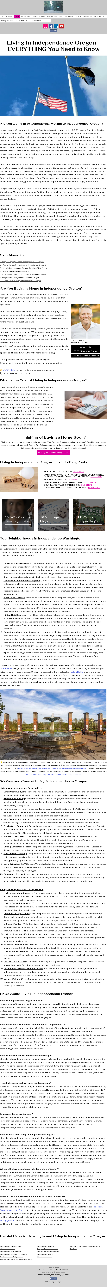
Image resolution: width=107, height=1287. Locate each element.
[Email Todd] (85, 347)
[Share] (53, 30)
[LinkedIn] (56, 26)
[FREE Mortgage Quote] (85, 351)
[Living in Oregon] (8, 20)
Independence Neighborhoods (10, 1251)
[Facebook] (51, 26)
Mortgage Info (7, 1220)
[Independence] (35, 20)
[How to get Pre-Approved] (85, 356)
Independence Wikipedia (45, 1246)
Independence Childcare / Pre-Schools (13, 1254)
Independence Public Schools (10, 1246)
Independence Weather (45, 1254)
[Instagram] (45, 26)
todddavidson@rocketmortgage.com (53, 1275)
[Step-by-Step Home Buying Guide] (53, 452)
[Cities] (21, 20)
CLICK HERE (9, 370)
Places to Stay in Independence (48, 1251)
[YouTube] (61, 26)
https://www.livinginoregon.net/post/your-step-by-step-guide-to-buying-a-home (52, 768)
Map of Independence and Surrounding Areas (16, 1259)
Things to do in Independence (47, 1249)
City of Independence (7, 1249)
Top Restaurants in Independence (11, 1257)
